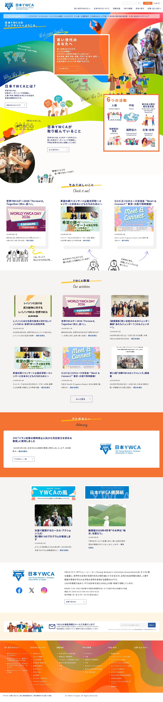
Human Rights (114, 109)
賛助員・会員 (115, 653)
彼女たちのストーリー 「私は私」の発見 (17, 671)
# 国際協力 (85, 16)
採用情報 (36, 675)
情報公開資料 (37, 666)
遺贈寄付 (114, 686)
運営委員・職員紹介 (39, 663)
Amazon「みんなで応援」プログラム (121, 682)
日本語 (147, 3)
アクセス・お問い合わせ (10, 696)
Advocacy (114, 133)
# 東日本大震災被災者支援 (118, 16)
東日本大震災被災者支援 (148, 105)
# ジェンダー (43, 16)
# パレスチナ (68, 16)
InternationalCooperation (131, 134)
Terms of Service (148, 629)
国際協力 (131, 129)
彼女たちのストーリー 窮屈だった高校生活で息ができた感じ (17, 659)
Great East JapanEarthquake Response (148, 110)
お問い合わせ (71, 602)
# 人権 (77, 16)
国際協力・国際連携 (65, 657)
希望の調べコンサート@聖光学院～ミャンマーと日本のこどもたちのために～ (81, 202)
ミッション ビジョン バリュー (42, 684)
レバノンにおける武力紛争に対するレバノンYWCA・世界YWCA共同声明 (32, 322)
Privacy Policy (138, 629)
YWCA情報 (128, 8)
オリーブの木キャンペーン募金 (121, 666)
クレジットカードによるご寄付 (121, 657)
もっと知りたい (64, 68)
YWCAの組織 (37, 657)
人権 (114, 105)
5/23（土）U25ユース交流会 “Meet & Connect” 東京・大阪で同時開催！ (135, 202)
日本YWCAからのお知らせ (94, 666)
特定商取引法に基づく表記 (43, 696)
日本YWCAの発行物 (40, 678)
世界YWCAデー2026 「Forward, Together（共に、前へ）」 (25, 202)
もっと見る (80, 399)
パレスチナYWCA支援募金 (120, 663)
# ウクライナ (33, 16)
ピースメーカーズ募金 (118, 660)
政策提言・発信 (114, 130)
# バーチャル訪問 (56, 16)
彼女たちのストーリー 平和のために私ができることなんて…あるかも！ (17, 665)
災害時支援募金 (116, 678)
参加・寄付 (140, 8)
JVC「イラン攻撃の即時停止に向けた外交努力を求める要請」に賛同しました (42, 439)
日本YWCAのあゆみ (40, 681)
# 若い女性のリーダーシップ (139, 16)
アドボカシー (89, 653)
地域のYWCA (37, 653)
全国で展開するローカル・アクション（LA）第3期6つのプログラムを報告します (53, 535)
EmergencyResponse (148, 134)
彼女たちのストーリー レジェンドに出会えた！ (17, 654)
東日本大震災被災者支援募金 (121, 675)
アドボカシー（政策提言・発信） (69, 660)
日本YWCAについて (102, 8)
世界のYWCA (37, 669)
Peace (131, 109)
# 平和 (104, 16)
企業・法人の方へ (154, 8)
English (157, 3)
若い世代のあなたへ (82, 8)
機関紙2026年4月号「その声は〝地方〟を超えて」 (107, 532)
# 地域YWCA (95, 16)
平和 (131, 105)
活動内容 (116, 8)
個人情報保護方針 (26, 696)
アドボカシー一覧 (20, 459)
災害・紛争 (148, 129)
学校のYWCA (37, 672)
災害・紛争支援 (90, 672)
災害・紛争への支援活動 (67, 653)
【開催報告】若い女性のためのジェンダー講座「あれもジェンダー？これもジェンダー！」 (130, 324)
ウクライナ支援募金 (117, 672)
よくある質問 (37, 660)
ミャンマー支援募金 (117, 669)
